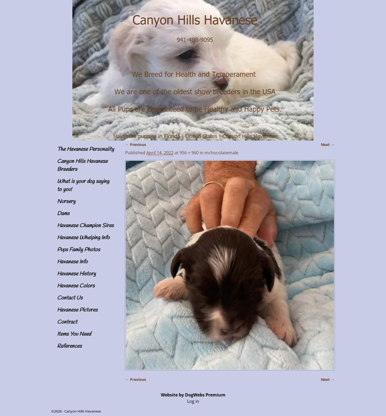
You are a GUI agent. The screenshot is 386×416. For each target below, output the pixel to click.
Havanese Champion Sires (85, 225)
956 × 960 (189, 153)
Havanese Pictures (77, 310)
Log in (193, 401)
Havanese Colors (76, 286)
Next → (328, 144)
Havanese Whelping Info (83, 237)
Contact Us (70, 298)
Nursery (66, 201)
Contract (67, 322)
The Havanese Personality (85, 149)
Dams (63, 213)
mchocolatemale (221, 153)
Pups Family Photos (78, 249)
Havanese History (76, 274)
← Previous (135, 144)
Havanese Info (72, 261)
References (69, 346)
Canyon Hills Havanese (82, 411)
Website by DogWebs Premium (193, 395)
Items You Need (74, 334)
